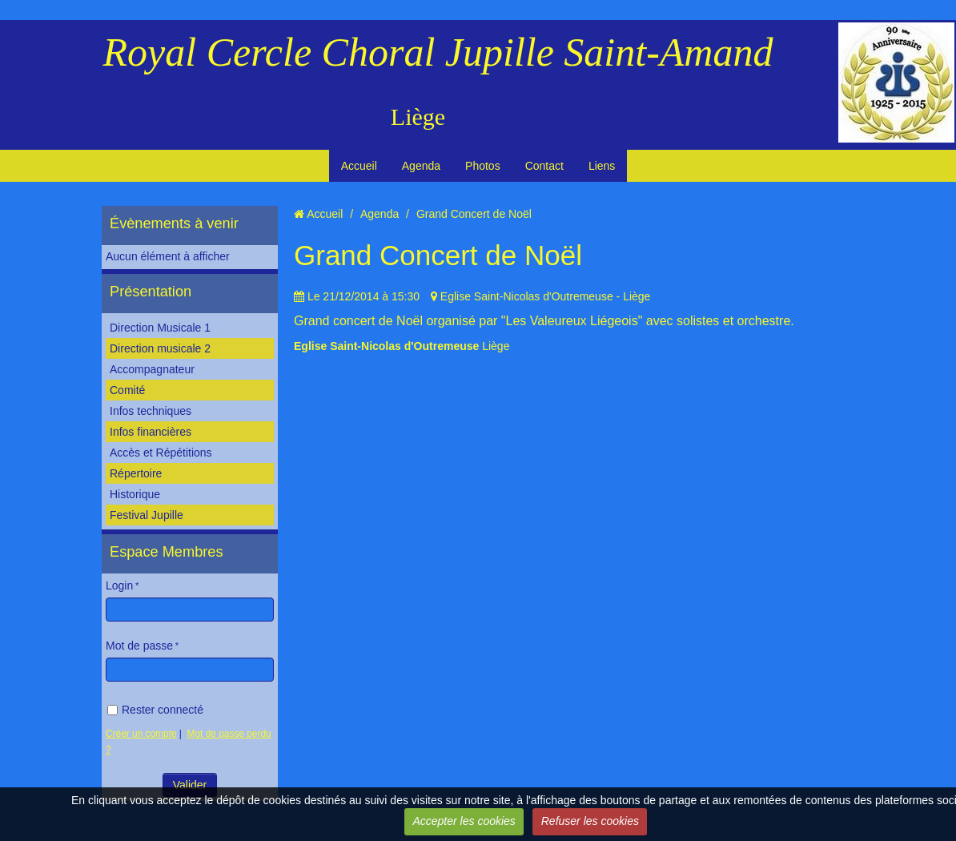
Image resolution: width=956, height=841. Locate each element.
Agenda (421, 165)
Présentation (150, 292)
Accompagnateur (152, 369)
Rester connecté (155, 709)
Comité (127, 390)
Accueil (359, 165)
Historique (135, 494)
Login (119, 585)
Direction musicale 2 (160, 348)
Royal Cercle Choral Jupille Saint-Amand (438, 52)
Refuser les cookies (590, 821)
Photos (482, 165)
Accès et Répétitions (161, 452)
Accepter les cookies (463, 821)
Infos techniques (150, 410)
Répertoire (136, 473)
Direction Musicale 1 (160, 327)
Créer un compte (141, 733)
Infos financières (150, 431)
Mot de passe (139, 645)
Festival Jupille (146, 515)
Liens (601, 165)
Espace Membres (166, 552)
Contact (544, 165)
